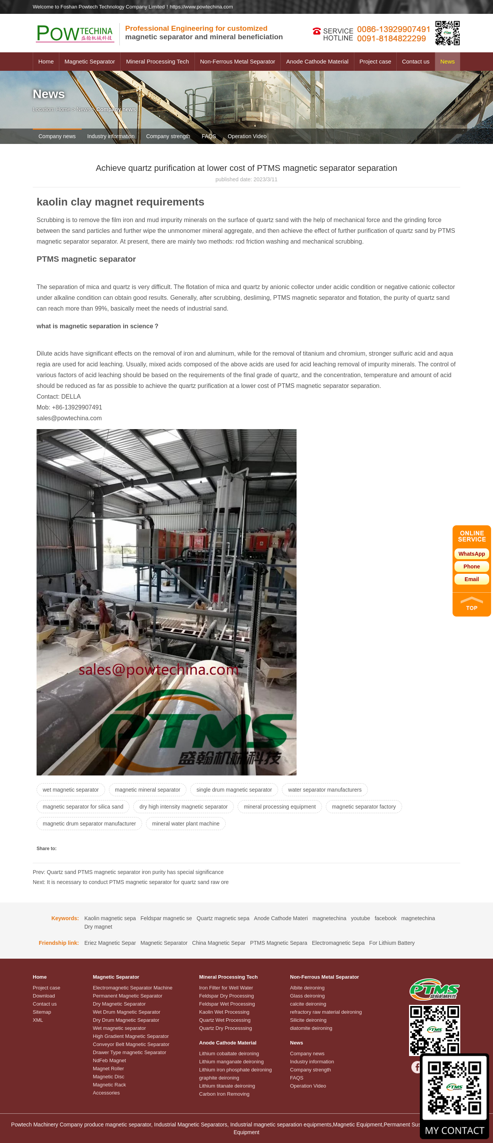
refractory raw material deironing (326, 1012)
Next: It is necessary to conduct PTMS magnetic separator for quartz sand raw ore (131, 882)
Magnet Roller (108, 1068)
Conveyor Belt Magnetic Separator (131, 1044)
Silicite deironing (308, 1020)
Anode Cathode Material (317, 61)
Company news (57, 136)
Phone (472, 566)
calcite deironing (308, 1004)
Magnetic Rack (109, 1085)
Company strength (168, 136)
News (447, 61)
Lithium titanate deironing (227, 1086)
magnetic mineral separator (148, 790)
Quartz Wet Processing (224, 1020)
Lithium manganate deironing (231, 1061)
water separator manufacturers (325, 790)
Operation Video (247, 136)
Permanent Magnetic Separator (128, 996)
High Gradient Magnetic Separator (131, 1036)
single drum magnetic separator (234, 790)
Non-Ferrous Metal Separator (237, 61)
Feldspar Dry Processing (226, 996)
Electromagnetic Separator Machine (133, 988)
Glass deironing (307, 996)
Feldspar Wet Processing (227, 1004)
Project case (375, 61)
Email (471, 579)
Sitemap (42, 1012)
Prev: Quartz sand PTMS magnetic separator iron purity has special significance (128, 872)
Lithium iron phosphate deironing (235, 1070)
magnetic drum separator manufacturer (89, 823)
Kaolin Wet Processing (224, 1012)
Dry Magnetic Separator (119, 1004)
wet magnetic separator (71, 790)
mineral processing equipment (280, 807)
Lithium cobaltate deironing (229, 1053)
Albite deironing (307, 988)
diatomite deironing (311, 1028)
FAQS (209, 136)
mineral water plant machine (186, 823)
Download (44, 996)
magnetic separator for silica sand (83, 807)
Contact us (416, 61)
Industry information (111, 136)
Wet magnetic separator (119, 1028)
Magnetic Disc (108, 1077)
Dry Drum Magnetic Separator (126, 1020)
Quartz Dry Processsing (225, 1028)
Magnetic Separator (90, 61)
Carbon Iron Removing (224, 1094)
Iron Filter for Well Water (226, 988)
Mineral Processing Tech (157, 61)
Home (46, 61)
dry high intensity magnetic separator (183, 807)
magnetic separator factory (364, 807)
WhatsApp (471, 554)
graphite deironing (219, 1078)
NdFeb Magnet (109, 1060)
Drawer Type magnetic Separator (129, 1052)
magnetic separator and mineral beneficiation (204, 32)
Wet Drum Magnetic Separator (126, 1012)
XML (38, 1020)
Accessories (106, 1093)
